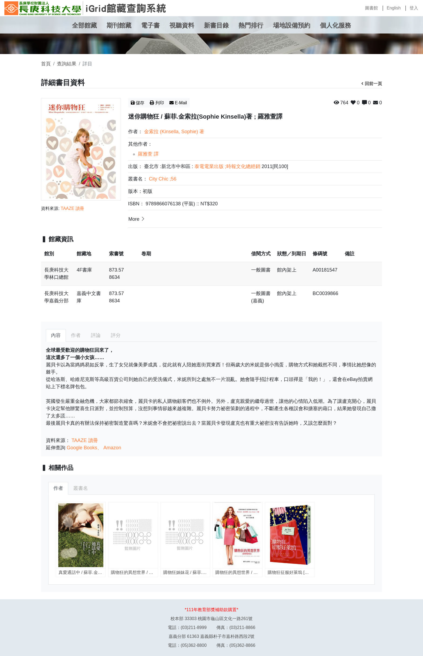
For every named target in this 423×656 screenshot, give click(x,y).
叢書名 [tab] (80, 488)
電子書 (150, 25)
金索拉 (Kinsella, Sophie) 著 (174, 131)
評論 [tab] (96, 335)
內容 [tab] (56, 335)
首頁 (46, 63)
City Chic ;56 (162, 179)
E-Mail (178, 103)
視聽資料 (181, 25)
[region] (211, 280)
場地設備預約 (291, 25)
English (394, 8)
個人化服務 (335, 25)
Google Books (82, 447)
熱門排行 (250, 25)
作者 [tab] (76, 335)
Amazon (112, 447)
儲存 (138, 103)
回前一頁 (371, 83)
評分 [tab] (116, 335)
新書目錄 (216, 25)
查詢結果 (66, 63)
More (137, 219)
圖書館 (371, 8)
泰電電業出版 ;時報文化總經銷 (227, 166)
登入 (414, 8)
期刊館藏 (119, 25)
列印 (157, 103)
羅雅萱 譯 (148, 154)
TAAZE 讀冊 (72, 208)
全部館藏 (84, 25)
